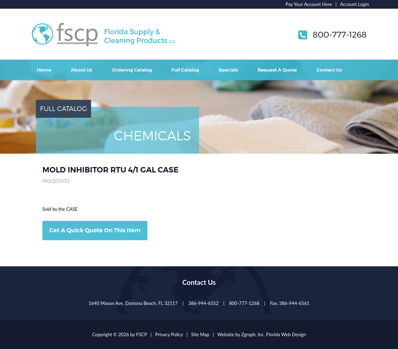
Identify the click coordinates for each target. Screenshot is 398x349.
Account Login (354, 4)
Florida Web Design (286, 334)
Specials (228, 70)
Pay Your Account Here (309, 4)
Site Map (200, 334)
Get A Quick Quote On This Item (95, 230)
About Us (81, 70)
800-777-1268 (340, 34)
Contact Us (329, 70)
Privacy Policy (169, 334)
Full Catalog (185, 70)
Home (44, 70)
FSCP (141, 334)
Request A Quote (277, 70)
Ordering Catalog (132, 70)
